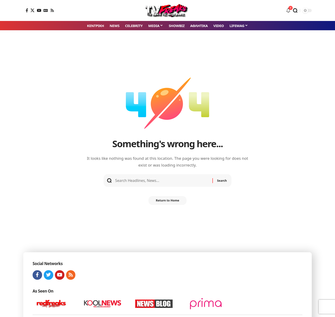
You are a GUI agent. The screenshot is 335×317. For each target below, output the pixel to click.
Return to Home (167, 202)
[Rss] (52, 10)
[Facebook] (26, 10)
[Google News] (45, 10)
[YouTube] (39, 10)
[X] (32, 10)
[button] (295, 10)
